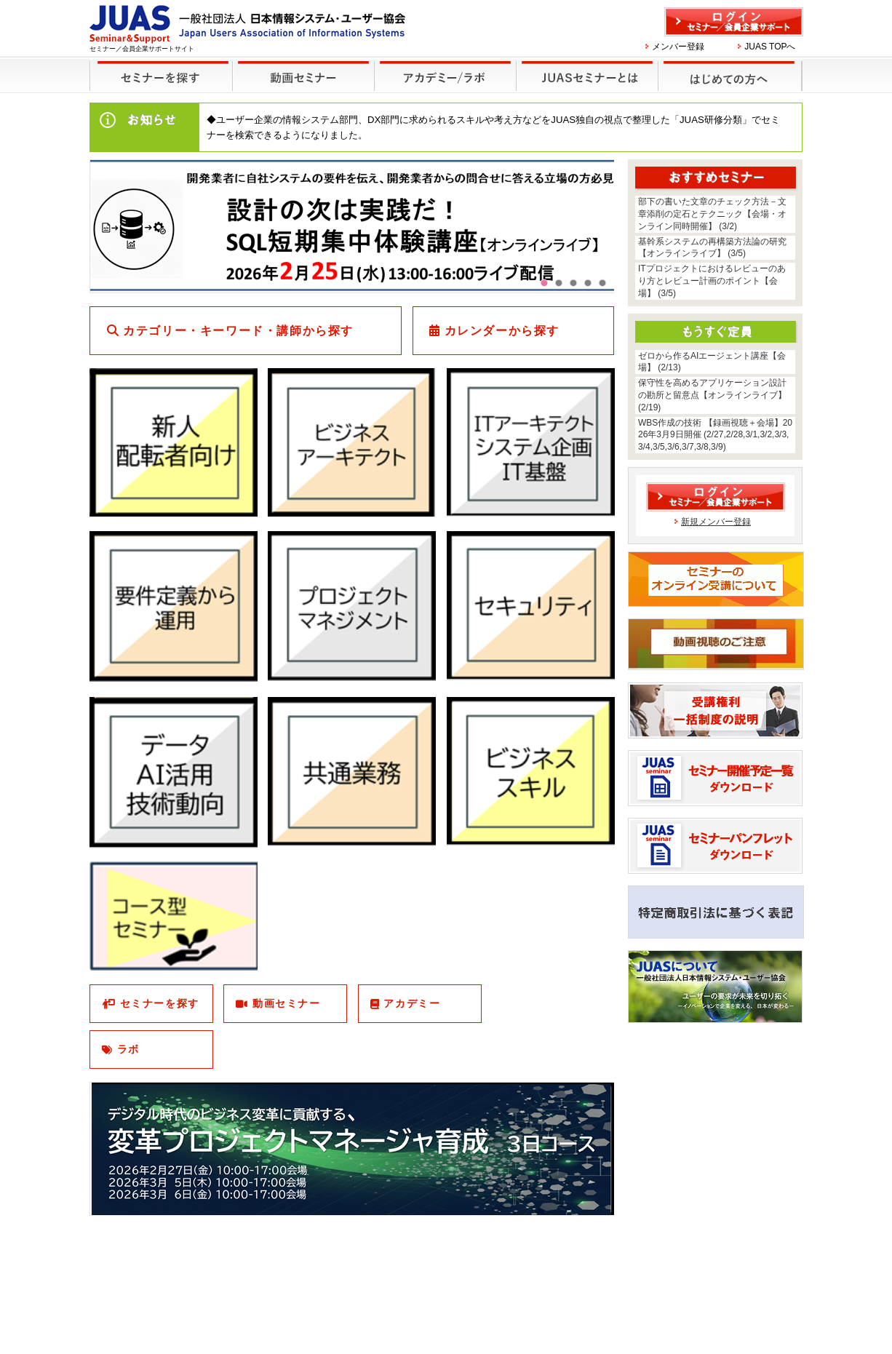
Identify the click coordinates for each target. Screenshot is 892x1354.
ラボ (128, 1049)
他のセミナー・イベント (443, 66)
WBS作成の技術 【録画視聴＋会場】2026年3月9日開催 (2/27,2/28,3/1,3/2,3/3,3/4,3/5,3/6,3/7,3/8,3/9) (715, 435)
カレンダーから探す (502, 330)
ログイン (733, 21)
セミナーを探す (157, 66)
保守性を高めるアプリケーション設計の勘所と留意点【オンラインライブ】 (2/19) (712, 395)
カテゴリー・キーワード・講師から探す (238, 330)
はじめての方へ (728, 66)
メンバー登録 (678, 46)
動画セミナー (286, 1003)
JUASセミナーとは (585, 66)
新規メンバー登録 (716, 522)
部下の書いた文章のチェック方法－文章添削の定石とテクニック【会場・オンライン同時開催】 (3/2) (712, 213)
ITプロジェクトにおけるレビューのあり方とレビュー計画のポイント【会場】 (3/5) (712, 280)
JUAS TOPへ (769, 46)
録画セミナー (303, 75)
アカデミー (411, 1003)
